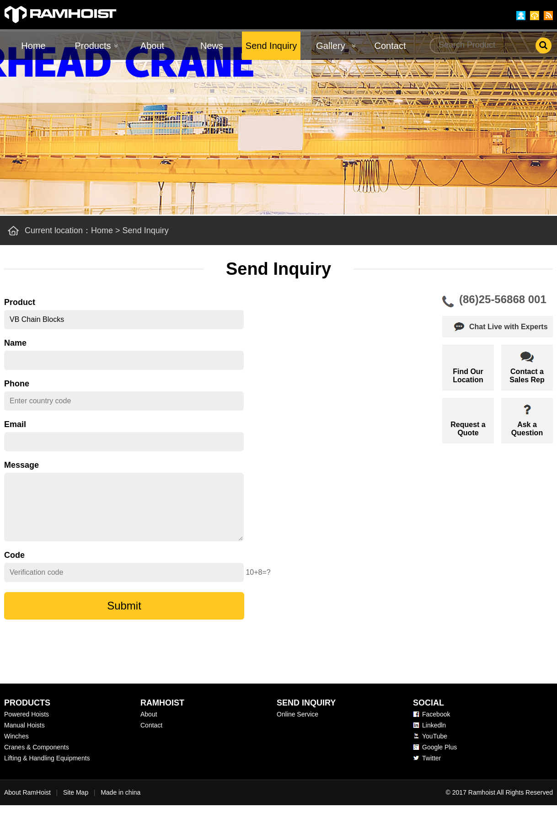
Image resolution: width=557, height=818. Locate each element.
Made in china (120, 805)
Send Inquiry (271, 46)
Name (15, 343)
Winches (16, 749)
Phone (16, 383)
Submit (124, 618)
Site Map (75, 805)
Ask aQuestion (527, 429)
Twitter (431, 771)
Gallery (330, 46)
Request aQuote (467, 429)
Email (15, 424)
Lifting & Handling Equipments (47, 771)
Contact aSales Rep (526, 376)
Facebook (436, 727)
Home (33, 46)
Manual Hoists (24, 738)
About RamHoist (27, 805)
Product (19, 302)
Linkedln (434, 738)
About (152, 46)
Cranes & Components (36, 760)
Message (21, 465)
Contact (390, 46)
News (211, 46)
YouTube (434, 749)
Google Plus (439, 760)
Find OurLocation (468, 376)
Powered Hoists (26, 727)
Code (14, 567)
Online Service (297, 727)
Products (93, 46)
